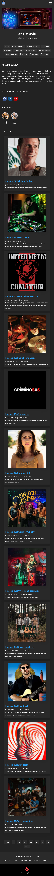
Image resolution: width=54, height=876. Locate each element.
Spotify (23, 54)
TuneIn (44, 54)
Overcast (18, 50)
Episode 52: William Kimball (19, 181)
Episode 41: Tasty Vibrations (19, 821)
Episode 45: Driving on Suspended (22, 590)
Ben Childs (5, 118)
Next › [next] (27, 847)
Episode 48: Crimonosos (17, 414)
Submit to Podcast (26, 860)
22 (48, 842)
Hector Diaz (14, 118)
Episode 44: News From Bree (19, 647)
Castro (7, 50)
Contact (15, 860)
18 (31, 842)
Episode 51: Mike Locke (17, 237)
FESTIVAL (37, 860)
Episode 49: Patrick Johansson (20, 357)
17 (25, 842)
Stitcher (34, 54)
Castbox (45, 46)
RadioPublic (44, 50)
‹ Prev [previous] (7, 842)
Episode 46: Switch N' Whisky (20, 531)
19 (37, 842)
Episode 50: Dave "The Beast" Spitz (22, 296)
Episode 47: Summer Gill (17, 472)
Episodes (8, 860)
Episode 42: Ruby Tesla (16, 764)
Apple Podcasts (18, 46)
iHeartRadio (11, 54)
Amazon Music (33, 46)
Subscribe (45, 860)
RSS (7, 46)
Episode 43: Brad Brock (16, 705)
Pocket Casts (31, 50)
